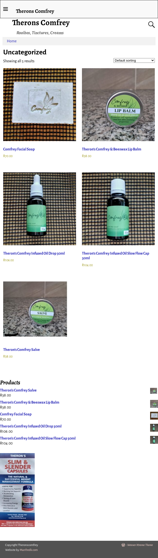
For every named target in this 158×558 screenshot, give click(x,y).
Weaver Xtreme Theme (140, 545)
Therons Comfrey (41, 22)
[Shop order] (134, 60)
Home (11, 41)
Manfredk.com (29, 550)
